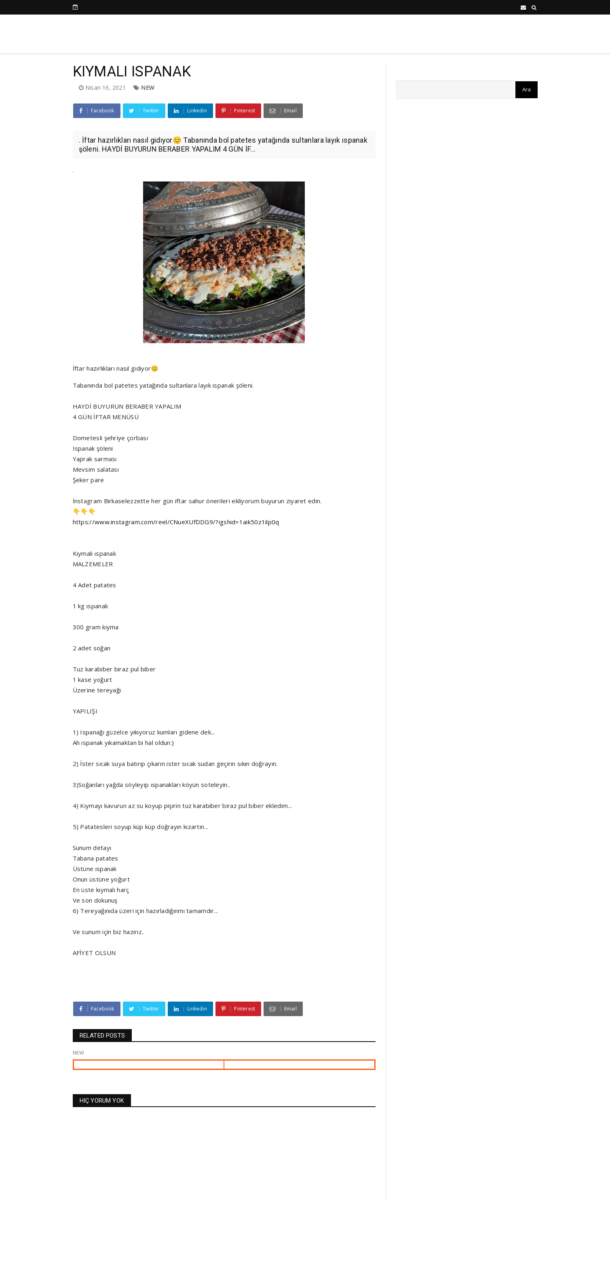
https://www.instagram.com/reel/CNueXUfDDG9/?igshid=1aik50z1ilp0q (176, 522)
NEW (147, 87)
